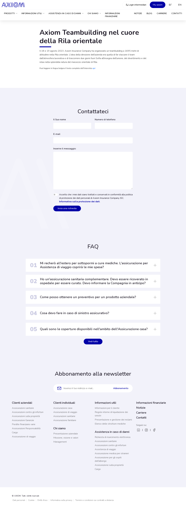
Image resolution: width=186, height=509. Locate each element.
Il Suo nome (59, 119)
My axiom (157, 4)
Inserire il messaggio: (64, 148)
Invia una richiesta (67, 208)
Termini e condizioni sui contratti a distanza (94, 500)
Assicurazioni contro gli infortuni (27, 412)
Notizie (138, 13)
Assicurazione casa (62, 408)
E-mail (56, 134)
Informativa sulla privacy (61, 500)
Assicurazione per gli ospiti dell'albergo (108, 459)
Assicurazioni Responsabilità (26, 428)
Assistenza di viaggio (105, 449)
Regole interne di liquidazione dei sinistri (111, 414)
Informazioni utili (33, 13)
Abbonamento (120, 388)
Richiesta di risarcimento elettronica (112, 437)
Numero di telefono (105, 119)
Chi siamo (94, 13)
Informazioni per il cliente (107, 408)
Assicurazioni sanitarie (23, 408)
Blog (149, 13)
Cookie (31, 500)
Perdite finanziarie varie (23, 424)
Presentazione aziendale (65, 433)
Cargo (15, 432)
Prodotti (11, 13)
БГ (170, 4)
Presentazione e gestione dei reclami (113, 419)
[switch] (55, 194)
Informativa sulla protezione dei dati (79, 201)
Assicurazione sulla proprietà (109, 465)
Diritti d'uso (42, 500)
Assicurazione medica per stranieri (112, 453)
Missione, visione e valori (65, 437)
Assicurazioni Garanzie (23, 420)
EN (179, 4)
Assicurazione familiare (64, 420)
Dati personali (19, 500)
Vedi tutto (93, 341)
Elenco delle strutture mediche (110, 423)
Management (60, 441)
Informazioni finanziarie (112, 15)
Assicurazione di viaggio (24, 436)
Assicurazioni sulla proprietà (26, 416)
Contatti (176, 13)
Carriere (162, 13)
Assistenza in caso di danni (66, 13)
